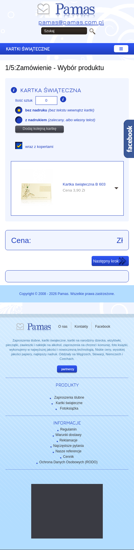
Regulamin (68, 429)
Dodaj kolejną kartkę (39, 128)
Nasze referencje (69, 451)
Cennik (68, 457)
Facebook (102, 327)
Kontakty (81, 327)
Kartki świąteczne (69, 403)
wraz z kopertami (39, 146)
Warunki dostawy (69, 435)
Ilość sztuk (24, 100)
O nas (63, 327)
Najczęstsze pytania (68, 446)
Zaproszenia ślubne (69, 397)
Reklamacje (69, 440)
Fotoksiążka (69, 408)
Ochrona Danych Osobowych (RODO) (68, 462)
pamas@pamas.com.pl (71, 22)
